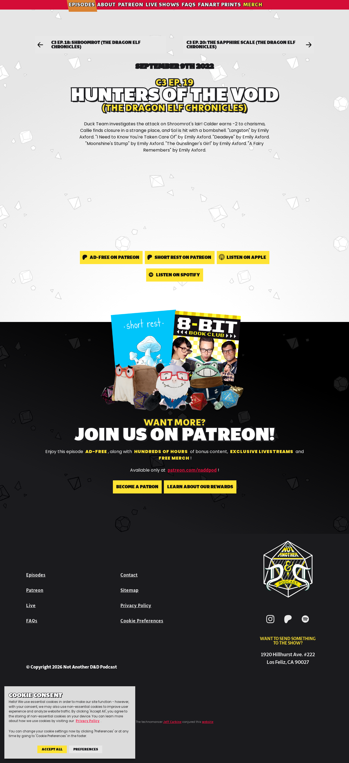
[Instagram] (270, 624)
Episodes (91, 12)
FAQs (198, 12)
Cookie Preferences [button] (142, 621)
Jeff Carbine (172, 722)
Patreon (139, 12)
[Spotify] (305, 624)
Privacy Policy (136, 605)
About (115, 12)
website (207, 722)
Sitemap (130, 590)
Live (31, 605)
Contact (129, 575)
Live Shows (171, 12)
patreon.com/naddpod (192, 470)
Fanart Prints (228, 12)
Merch (262, 12)
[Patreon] (287, 624)
